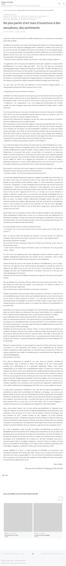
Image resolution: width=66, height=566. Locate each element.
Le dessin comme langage (42, 535)
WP (8, 563)
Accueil (5, 10)
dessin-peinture (12, 10)
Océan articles (9, 560)
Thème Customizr (22, 563)
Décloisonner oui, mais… (12, 535)
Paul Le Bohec (10, 31)
